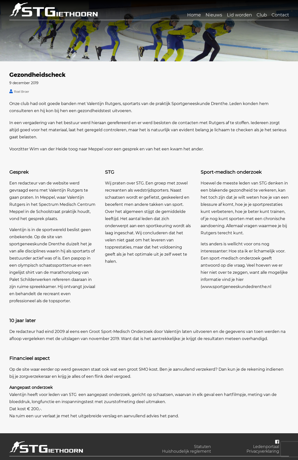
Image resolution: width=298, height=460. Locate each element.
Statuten (202, 446)
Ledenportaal (266, 446)
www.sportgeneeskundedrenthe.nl (236, 286)
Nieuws (214, 15)
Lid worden (239, 15)
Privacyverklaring (262, 451)
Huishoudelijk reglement (186, 451)
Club (262, 15)
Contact (280, 15)
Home (194, 15)
